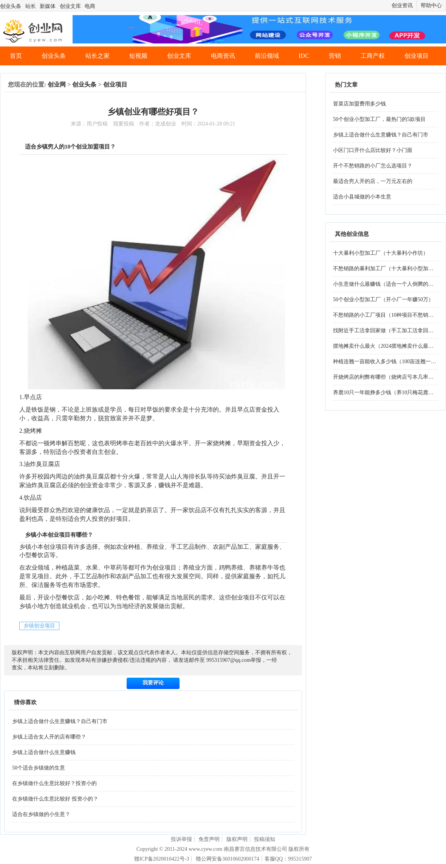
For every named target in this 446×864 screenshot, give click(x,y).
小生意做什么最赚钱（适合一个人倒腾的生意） (388, 284)
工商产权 (373, 56)
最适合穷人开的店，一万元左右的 (372, 181)
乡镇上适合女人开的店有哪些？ (49, 737)
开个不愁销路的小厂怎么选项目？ (372, 166)
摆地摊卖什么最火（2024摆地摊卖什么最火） (386, 346)
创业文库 (70, 6)
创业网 (57, 84)
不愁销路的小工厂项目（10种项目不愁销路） (386, 315)
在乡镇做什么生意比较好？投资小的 (54, 783)
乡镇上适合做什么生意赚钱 (44, 752)
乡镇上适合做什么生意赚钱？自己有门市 (59, 721)
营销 (335, 56)
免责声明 (209, 839)
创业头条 (10, 6)
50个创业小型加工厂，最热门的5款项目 (379, 119)
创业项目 (416, 56)
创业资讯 (402, 5)
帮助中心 (431, 5)
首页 (16, 56)
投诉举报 (181, 839)
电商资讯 (223, 56)
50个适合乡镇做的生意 (38, 768)
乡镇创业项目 (39, 626)
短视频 (138, 56)
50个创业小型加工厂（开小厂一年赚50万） (383, 299)
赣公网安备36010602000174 (227, 859)
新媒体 (48, 6)
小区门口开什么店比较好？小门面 (372, 150)
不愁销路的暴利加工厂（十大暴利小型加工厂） (388, 268)
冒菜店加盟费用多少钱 (359, 104)
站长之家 (97, 56)
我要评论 (153, 683)
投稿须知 (264, 839)
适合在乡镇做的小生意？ (41, 814)
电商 (90, 6)
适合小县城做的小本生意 (362, 197)
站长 (30, 6)
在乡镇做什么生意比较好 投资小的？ (55, 799)
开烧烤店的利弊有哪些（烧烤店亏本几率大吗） (388, 377)
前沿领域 (267, 56)
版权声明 (237, 839)
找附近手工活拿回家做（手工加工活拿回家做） (388, 330)
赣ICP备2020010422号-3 (161, 859)
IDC (304, 56)
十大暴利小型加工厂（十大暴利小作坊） (380, 253)
